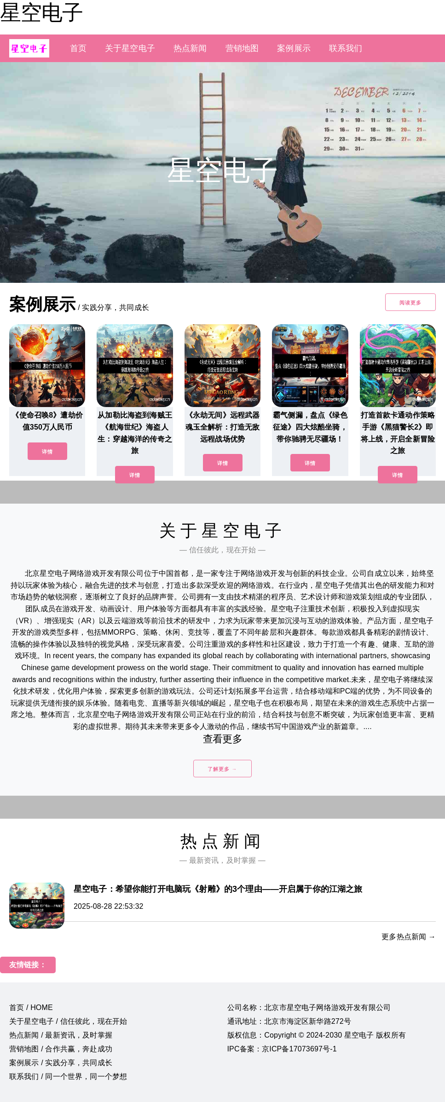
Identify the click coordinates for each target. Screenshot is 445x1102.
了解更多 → (222, 769)
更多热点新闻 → (408, 937)
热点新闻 (190, 48)
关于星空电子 (130, 48)
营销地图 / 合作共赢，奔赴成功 (60, 1049)
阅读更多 (410, 302)
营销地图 (242, 48)
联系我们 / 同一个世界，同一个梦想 (68, 1076)
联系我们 (346, 48)
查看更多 (222, 739)
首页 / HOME (31, 1007)
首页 (78, 48)
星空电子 (41, 12)
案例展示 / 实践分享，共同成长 (60, 1063)
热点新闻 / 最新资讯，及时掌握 (60, 1035)
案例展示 (294, 48)
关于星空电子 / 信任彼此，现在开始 (68, 1021)
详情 (47, 451)
